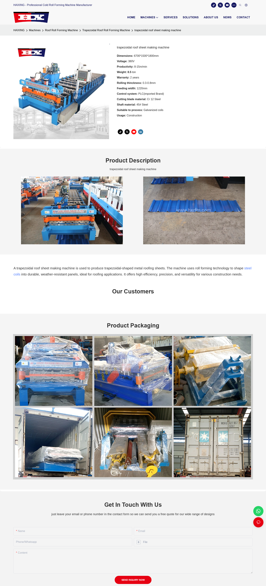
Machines (35, 30)
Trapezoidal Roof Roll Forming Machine (106, 30)
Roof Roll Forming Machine (61, 30)
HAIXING (19, 30)
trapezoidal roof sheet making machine (157, 30)
